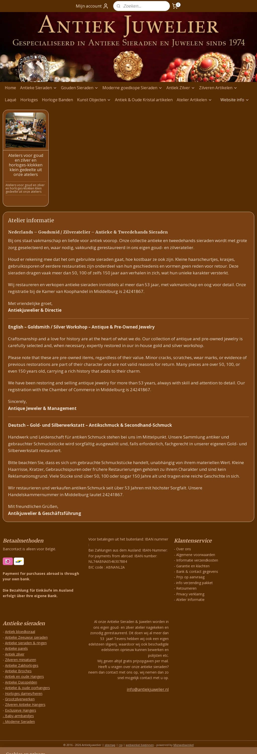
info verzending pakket (194, 582)
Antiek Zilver (180, 87)
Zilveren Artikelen (218, 87)
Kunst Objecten (94, 99)
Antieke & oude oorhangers (27, 687)
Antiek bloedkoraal (20, 631)
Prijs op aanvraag (190, 577)
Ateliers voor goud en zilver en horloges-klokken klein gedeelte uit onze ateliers (25, 165)
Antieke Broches (18, 671)
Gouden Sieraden (79, 87)
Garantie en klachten (193, 566)
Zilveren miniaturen (20, 659)
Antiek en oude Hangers (24, 676)
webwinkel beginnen (140, 745)
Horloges (29, 99)
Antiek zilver (14, 654)
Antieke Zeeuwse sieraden (26, 637)
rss (120, 745)
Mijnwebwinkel (183, 745)
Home (10, 87)
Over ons (183, 549)
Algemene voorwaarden (195, 554)
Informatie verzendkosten (197, 560)
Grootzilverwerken (20, 699)
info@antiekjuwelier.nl (148, 689)
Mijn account (92, 6)
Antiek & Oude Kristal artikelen (144, 99)
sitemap (110, 745)
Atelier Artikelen (194, 99)
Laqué (10, 99)
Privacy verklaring (190, 594)
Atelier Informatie (190, 599)
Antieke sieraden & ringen (26, 642)
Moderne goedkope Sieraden (132, 87)
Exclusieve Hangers (20, 710)
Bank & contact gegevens (197, 571)
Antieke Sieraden (38, 87)
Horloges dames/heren (23, 693)
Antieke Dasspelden (21, 682)
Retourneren (186, 588)
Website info (234, 99)
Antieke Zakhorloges (21, 665)
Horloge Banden (57, 99)
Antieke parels (16, 648)
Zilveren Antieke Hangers (25, 704)
